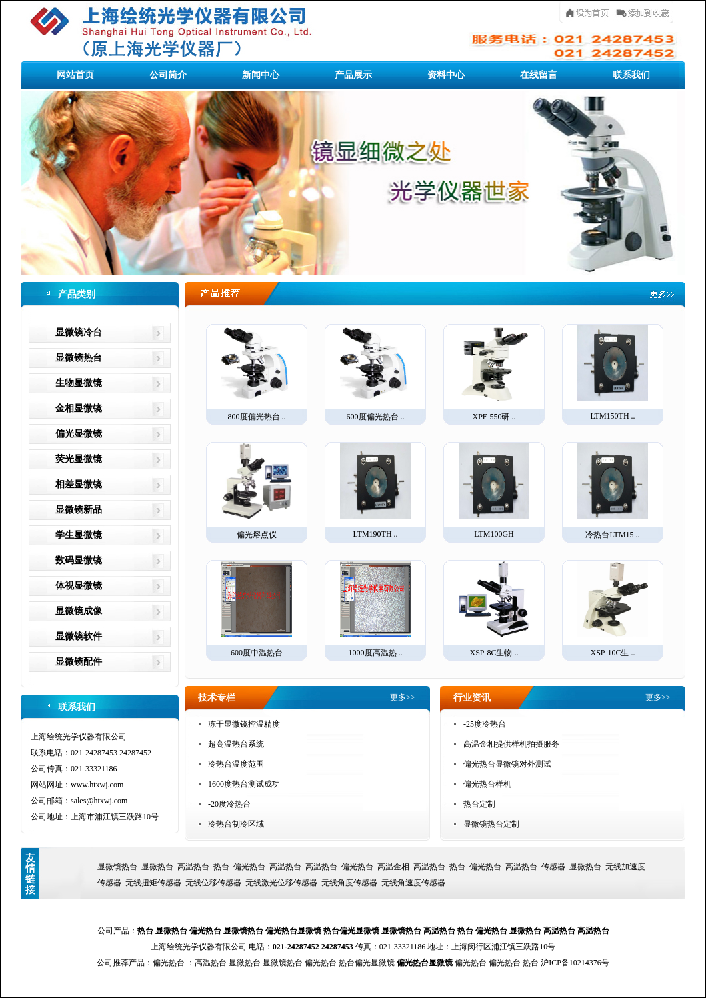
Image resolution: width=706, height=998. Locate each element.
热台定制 (479, 804)
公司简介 (168, 75)
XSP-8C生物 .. (494, 609)
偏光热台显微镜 (293, 930)
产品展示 (353, 75)
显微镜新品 (78, 510)
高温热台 (193, 866)
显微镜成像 (78, 611)
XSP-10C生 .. (612, 609)
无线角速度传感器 (413, 882)
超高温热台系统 (236, 744)
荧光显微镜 (78, 459)
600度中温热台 (256, 609)
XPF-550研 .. (494, 373)
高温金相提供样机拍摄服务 (511, 744)
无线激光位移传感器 (281, 882)
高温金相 (393, 866)
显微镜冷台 (78, 332)
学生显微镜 (78, 535)
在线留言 (538, 75)
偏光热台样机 (487, 784)
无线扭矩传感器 (153, 882)
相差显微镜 (78, 484)
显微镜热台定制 (491, 824)
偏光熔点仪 (256, 491)
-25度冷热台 (484, 724)
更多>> (402, 697)
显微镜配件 (78, 662)
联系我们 (631, 75)
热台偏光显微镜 (351, 930)
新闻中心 (260, 75)
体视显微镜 (78, 586)
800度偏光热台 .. (256, 373)
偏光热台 (249, 866)
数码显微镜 (78, 560)
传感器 (553, 866)
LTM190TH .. (375, 491)
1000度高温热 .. (375, 609)
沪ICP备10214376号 (575, 962)
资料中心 (446, 75)
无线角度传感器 (349, 882)
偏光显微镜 (78, 434)
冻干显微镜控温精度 (244, 724)
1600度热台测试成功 (244, 784)
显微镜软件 (78, 636)
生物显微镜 (78, 383)
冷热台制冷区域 (236, 824)
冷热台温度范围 (236, 764)
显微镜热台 (78, 358)
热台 (221, 866)
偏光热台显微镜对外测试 (507, 764)
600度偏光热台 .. (375, 373)
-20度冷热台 (229, 804)
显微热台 (157, 866)
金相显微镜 (78, 408)
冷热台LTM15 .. (612, 491)
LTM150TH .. (612, 373)
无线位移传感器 (213, 882)
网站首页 (75, 75)
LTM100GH (494, 491)
